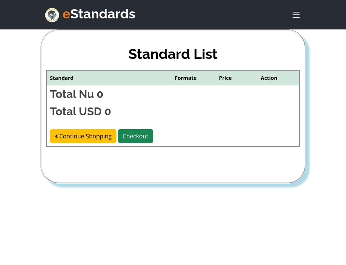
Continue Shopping (83, 136)
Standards (99, 13)
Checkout (135, 136)
